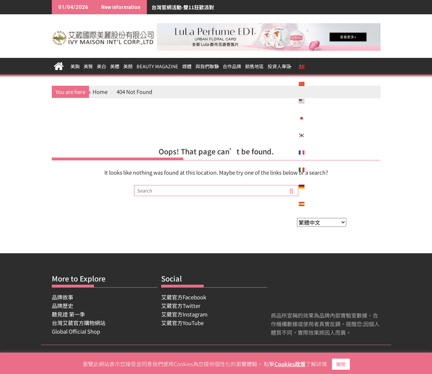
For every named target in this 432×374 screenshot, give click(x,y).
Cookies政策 (290, 364)
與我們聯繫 (207, 66)
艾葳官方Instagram (184, 314)
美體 (114, 66)
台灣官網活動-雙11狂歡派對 (158, 7)
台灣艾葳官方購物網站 (78, 322)
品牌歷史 (62, 305)
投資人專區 (279, 66)
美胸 (75, 66)
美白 (101, 66)
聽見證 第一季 (68, 314)
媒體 (187, 66)
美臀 (88, 66)
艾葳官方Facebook (183, 297)
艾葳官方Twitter (180, 305)
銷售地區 (254, 66)
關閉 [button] (341, 364)
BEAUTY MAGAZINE (157, 66)
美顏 (128, 66)
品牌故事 (62, 297)
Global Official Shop (76, 331)
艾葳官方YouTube (182, 322)
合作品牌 (232, 66)
